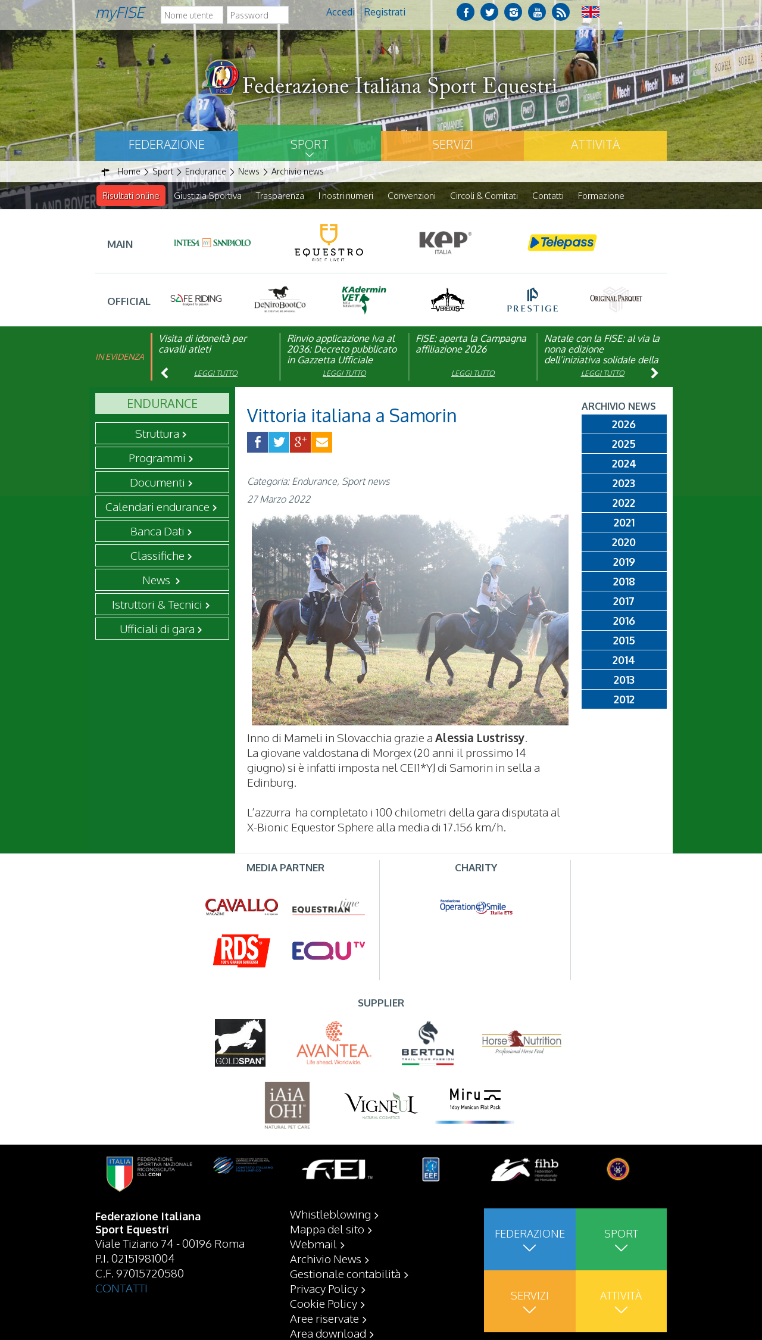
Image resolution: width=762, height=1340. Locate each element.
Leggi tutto (216, 373)
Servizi (452, 144)
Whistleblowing (330, 1214)
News (157, 580)
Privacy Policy (324, 1288)
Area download (328, 1333)
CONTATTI (121, 1287)
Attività (595, 144)
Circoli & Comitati (484, 195)
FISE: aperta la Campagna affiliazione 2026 (471, 344)
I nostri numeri (345, 195)
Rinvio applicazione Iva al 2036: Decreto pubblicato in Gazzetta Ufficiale (341, 349)
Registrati (384, 12)
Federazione (167, 144)
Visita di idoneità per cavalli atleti (202, 344)
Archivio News (325, 1258)
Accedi (340, 12)
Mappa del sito (327, 1228)
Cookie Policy (323, 1303)
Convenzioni (412, 195)
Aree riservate (324, 1318)
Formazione (601, 195)
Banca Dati (157, 531)
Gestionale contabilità (345, 1273)
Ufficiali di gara (157, 629)
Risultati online (131, 195)
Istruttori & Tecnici (157, 604)
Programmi (157, 458)
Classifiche (157, 556)
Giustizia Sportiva (208, 195)
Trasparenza (280, 195)
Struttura (157, 433)
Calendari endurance (157, 507)
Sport (310, 144)
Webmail (313, 1243)
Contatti (548, 195)
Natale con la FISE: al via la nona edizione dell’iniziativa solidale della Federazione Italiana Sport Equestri (602, 360)
